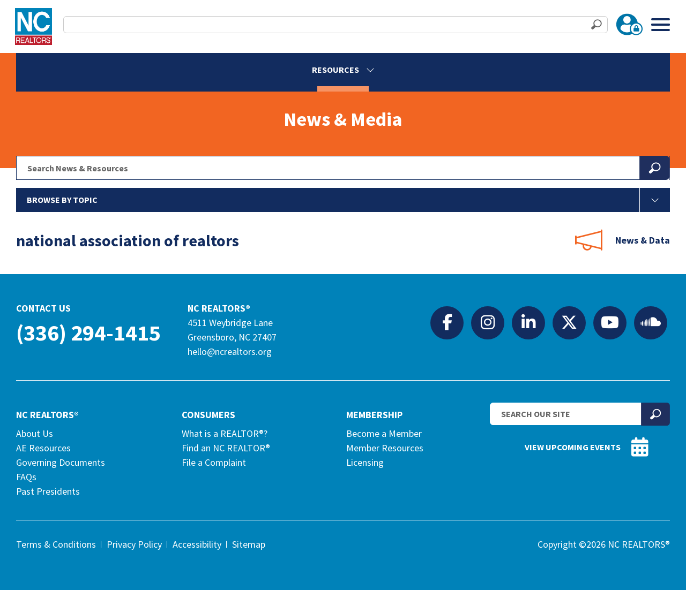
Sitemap (248, 544)
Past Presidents (48, 491)
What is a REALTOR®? (224, 433)
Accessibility (197, 544)
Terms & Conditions (56, 544)
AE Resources (43, 448)
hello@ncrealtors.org (230, 351)
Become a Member (384, 433)
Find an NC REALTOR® (226, 448)
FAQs (26, 477)
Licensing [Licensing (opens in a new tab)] (365, 462)
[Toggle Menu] (660, 24)
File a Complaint (214, 462)
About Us (34, 433)
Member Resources (384, 448)
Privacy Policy (134, 544)
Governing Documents (60, 462)
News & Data (642, 240)
